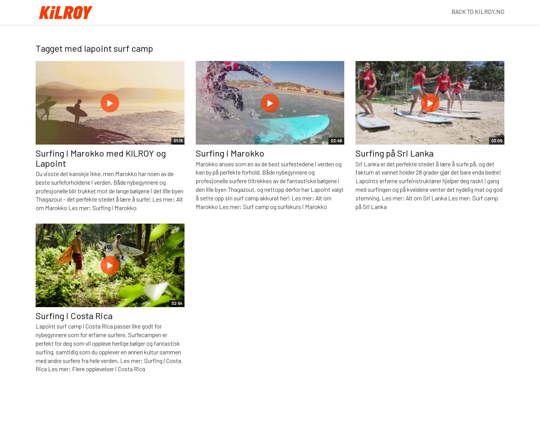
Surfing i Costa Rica (74, 315)
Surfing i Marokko (230, 153)
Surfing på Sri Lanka (395, 153)
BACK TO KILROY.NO (478, 11)
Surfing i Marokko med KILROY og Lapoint (101, 158)
